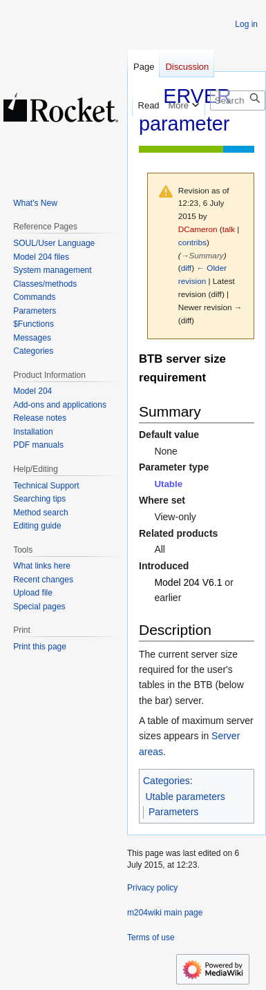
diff (186, 267)
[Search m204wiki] (237, 101)
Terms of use (151, 937)
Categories (166, 780)
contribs (192, 242)
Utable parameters (185, 796)
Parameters (173, 811)
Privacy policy (152, 888)
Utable (168, 484)
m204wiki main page (164, 912)
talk (228, 229)
